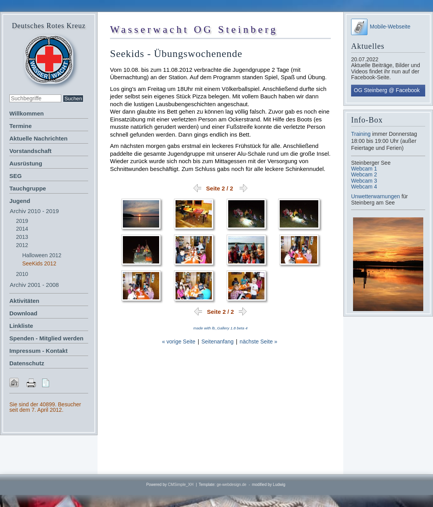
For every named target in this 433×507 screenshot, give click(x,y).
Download (23, 313)
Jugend (19, 200)
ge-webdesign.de (231, 484)
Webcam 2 (364, 174)
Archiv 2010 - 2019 (34, 211)
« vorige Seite (178, 341)
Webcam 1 (364, 168)
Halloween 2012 (41, 255)
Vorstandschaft (30, 151)
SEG (15, 176)
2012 (22, 245)
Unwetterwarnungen (376, 196)
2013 (22, 237)
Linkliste (21, 325)
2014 (22, 229)
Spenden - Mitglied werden (46, 338)
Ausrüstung (25, 163)
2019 (22, 221)
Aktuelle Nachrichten (38, 138)
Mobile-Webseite (380, 26)
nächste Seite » (258, 341)
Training (361, 134)
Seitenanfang (217, 341)
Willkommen (26, 113)
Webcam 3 (364, 181)
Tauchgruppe (27, 188)
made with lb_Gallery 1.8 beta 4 (220, 328)
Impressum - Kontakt (38, 350)
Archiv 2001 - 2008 (34, 284)
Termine (20, 126)
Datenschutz (26, 363)
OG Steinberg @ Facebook (387, 90)
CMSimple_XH (180, 484)
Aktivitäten (24, 300)
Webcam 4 (364, 186)
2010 (22, 274)
